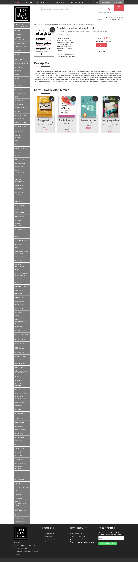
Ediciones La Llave (68, 42)
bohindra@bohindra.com (116, 17)
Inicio (18, 2)
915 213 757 (120, 15)
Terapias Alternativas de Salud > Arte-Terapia (57, 24)
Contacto (46, 542)
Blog (81, 2)
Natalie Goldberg (46, 125)
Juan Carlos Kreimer (63, 34)
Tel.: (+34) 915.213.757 (78, 533)
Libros (25, 2)
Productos (34, 2)
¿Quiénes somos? (48, 533)
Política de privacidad (49, 539)
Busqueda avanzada (105, 12)
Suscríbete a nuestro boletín (107, 543)
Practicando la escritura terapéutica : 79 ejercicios (110, 121)
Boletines (73, 2)
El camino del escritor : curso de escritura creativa (66, 121)
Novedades (45, 2)
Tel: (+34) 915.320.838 (78, 536)
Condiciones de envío (49, 536)
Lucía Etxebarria (90, 123)
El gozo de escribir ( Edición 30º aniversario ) (44, 121)
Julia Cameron (68, 126)
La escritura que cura (88, 120)
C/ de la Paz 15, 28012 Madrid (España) (111, 19)
